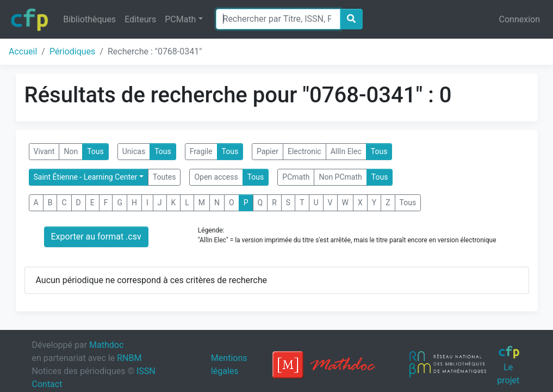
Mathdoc (106, 345)
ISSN (146, 371)
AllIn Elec (346, 151)
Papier (267, 151)
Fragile (201, 151)
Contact (47, 384)
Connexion (519, 19)
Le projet (508, 365)
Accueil (23, 51)
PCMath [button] (180, 19)
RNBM (129, 358)
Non (71, 151)
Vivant (44, 151)
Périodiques (72, 51)
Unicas (133, 151)
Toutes (164, 177)
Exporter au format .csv (96, 236)
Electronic (304, 151)
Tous (95, 151)
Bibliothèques (89, 19)
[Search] (278, 19)
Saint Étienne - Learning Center (86, 177)
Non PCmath (340, 177)
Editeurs (140, 19)
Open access (216, 177)
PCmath (295, 177)
